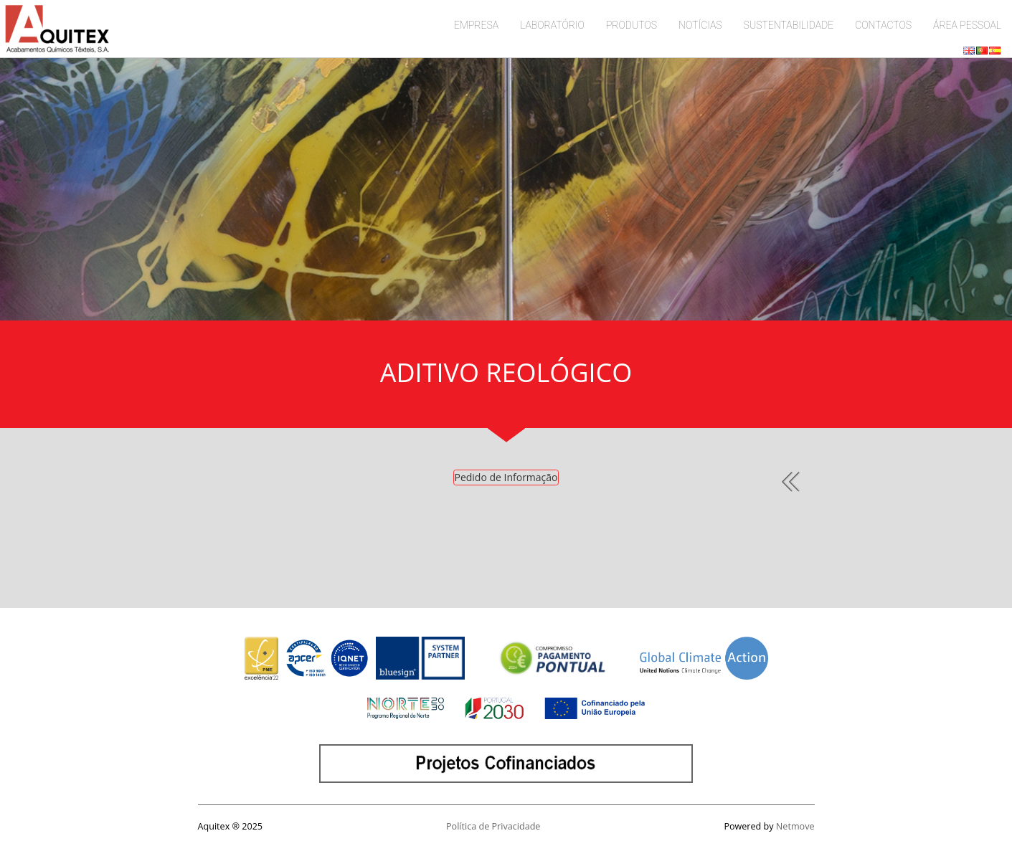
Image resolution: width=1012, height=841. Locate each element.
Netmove (795, 826)
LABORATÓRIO (552, 25)
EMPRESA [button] (476, 25)
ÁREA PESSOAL (967, 25)
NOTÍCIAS (700, 25)
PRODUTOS (631, 25)
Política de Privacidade (493, 826)
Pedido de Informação (505, 477)
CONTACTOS (883, 25)
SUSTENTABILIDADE (789, 25)
